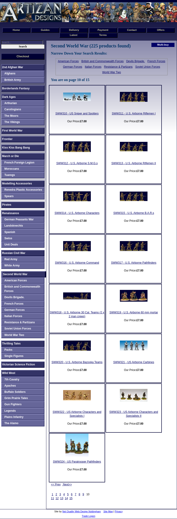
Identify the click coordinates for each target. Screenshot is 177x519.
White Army (12, 265)
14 (66, 498)
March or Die (10, 156)
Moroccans (11, 168)
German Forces (72, 66)
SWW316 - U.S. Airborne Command (77, 262)
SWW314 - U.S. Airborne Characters (77, 213)
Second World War (15, 274)
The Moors (11, 115)
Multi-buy (163, 44)
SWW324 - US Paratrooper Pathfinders (77, 461)
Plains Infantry (14, 417)
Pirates (6, 204)
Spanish (9, 232)
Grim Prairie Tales (16, 398)
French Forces (156, 61)
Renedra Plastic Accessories (23, 189)
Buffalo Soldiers (15, 392)
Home (16, 30)
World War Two (111, 72)
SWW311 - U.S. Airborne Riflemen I (134, 113)
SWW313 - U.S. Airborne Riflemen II (133, 163)
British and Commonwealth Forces (102, 61)
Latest (73, 35)
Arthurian (10, 103)
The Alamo (11, 423)
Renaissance (10, 213)
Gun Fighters (13, 404)
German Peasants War (19, 219)
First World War (12, 130)
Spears (9, 196)
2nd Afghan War (12, 67)
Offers (161, 30)
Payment (102, 30)
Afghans (9, 73)
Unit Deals (11, 244)
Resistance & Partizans (118, 66)
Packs (8, 349)
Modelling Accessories (17, 183)
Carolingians (12, 109)
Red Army (10, 259)
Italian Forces (93, 66)
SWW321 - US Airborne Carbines (133, 362)
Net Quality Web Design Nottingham (81, 511)
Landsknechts (13, 225)
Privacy (119, 511)
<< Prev (56, 484)
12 (57, 498)
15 (70, 498)
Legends (10, 410)
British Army (12, 80)
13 (61, 498)
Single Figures (14, 356)
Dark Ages (9, 97)
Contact (132, 30)
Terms (103, 35)
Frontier (7, 139)
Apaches (10, 385)
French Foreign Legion (19, 162)
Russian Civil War (13, 253)
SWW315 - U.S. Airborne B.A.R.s (133, 213)
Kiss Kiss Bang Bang (16, 147)
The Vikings (12, 122)
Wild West (8, 373)
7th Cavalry (11, 379)
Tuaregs (9, 175)
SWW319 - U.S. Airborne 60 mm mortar (133, 312)
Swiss (8, 238)
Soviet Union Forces (147, 66)
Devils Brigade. (135, 61)
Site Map (108, 511)
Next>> (67, 484)
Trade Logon (88, 516)
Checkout (23, 56)
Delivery (74, 30)
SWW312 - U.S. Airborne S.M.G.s (76, 163)
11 (52, 498)
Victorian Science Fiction (18, 364)
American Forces (68, 61)
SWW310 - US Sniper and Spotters (76, 113)
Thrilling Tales (11, 343)
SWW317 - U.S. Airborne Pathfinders (133, 262)
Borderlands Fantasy (16, 88)
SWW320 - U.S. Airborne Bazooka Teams (76, 362)
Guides (45, 30)
